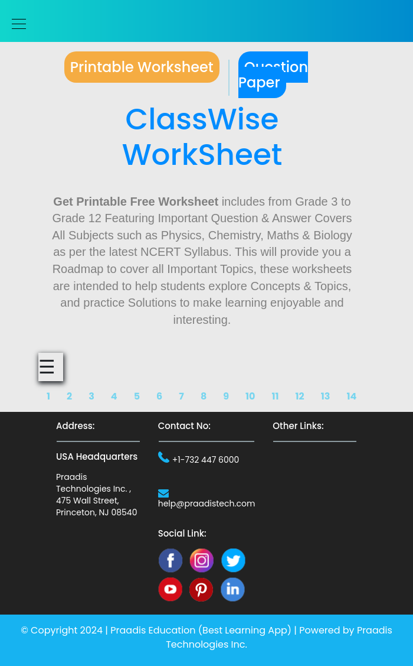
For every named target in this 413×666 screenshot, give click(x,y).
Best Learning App (244, 630)
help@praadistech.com (206, 503)
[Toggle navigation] (15, 24)
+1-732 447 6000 (206, 460)
